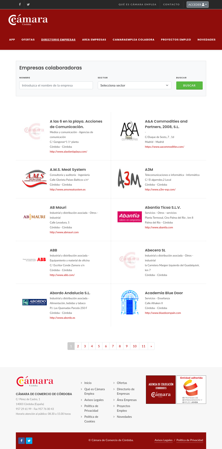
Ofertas (122, 383)
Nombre (24, 77)
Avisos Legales (94, 400)
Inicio (87, 383)
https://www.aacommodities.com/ (164, 146)
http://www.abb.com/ (62, 275)
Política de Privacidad (91, 408)
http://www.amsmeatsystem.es (68, 189)
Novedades (124, 416)
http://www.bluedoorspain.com (163, 312)
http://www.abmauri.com (64, 232)
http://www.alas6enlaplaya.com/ (68, 151)
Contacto (171, 4)
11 (144, 346)
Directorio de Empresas (126, 391)
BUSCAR (181, 77)
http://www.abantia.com (159, 227)
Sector (103, 77)
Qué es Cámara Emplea (137, 4)
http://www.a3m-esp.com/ (160, 189)
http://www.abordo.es (62, 317)
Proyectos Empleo (123, 408)
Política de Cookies (91, 419)
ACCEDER (196, 4)
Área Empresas (127, 400)
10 (135, 346)
